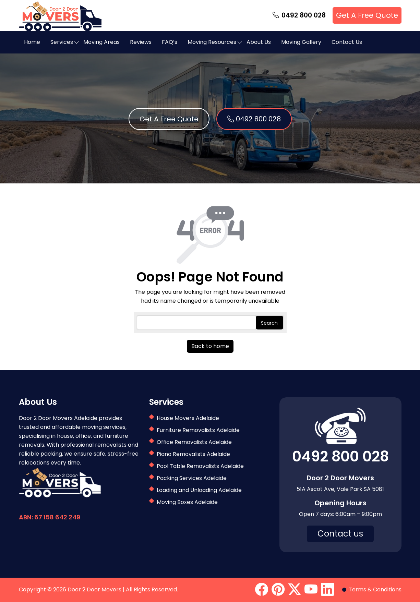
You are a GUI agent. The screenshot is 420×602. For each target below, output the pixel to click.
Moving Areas (101, 42)
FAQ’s (169, 42)
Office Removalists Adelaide (194, 442)
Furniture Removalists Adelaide (198, 430)
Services (61, 42)
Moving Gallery (301, 42)
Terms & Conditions (375, 589)
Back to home (210, 346)
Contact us (340, 533)
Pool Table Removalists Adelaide (200, 466)
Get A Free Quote (367, 15)
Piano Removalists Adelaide (193, 454)
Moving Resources (212, 42)
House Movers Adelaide (188, 418)
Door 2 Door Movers (94, 589)
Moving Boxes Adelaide (187, 502)
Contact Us (347, 42)
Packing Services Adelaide (192, 478)
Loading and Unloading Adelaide (199, 490)
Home (32, 42)
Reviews (141, 42)
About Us (259, 42)
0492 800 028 (299, 15)
